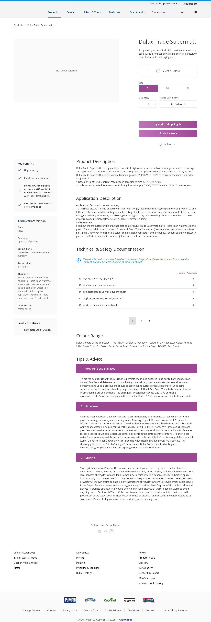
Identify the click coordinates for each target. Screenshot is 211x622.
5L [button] (148, 88)
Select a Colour (168, 71)
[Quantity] (148, 104)
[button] (195, 12)
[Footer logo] (56, 600)
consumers (155, 3)
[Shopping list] (189, 12)
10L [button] (168, 88)
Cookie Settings (113, 610)
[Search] (182, 12)
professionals (171, 3)
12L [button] (187, 88)
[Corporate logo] (190, 3)
